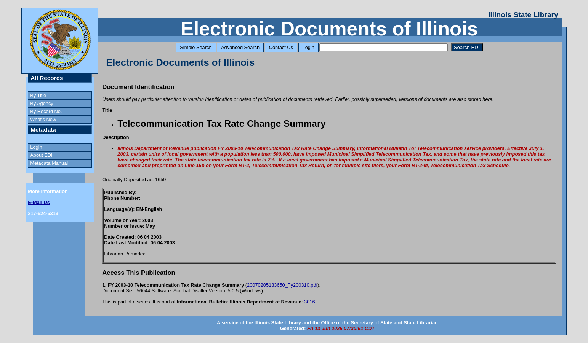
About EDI (41, 155)
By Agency (41, 103)
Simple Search (195, 47)
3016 (309, 302)
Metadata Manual (49, 163)
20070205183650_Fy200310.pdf (282, 285)
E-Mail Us (39, 202)
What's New (43, 119)
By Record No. (46, 111)
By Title (38, 95)
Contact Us (281, 47)
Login (308, 47)
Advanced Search (240, 47)
